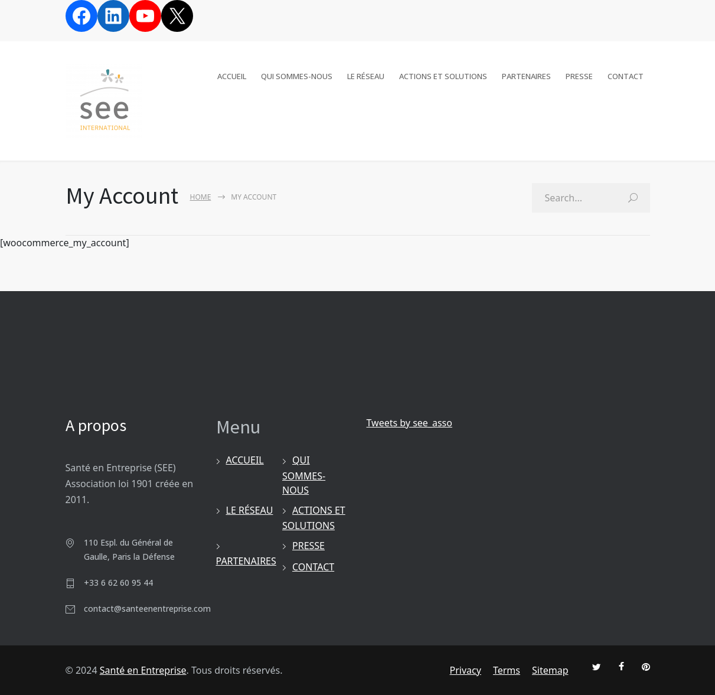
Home (200, 197)
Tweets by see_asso (409, 422)
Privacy (465, 670)
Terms (506, 670)
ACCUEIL (231, 74)
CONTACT (626, 74)
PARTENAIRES (526, 74)
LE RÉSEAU (365, 74)
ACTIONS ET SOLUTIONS (443, 74)
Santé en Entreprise (143, 670)
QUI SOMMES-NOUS (296, 74)
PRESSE (579, 74)
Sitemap (550, 670)
